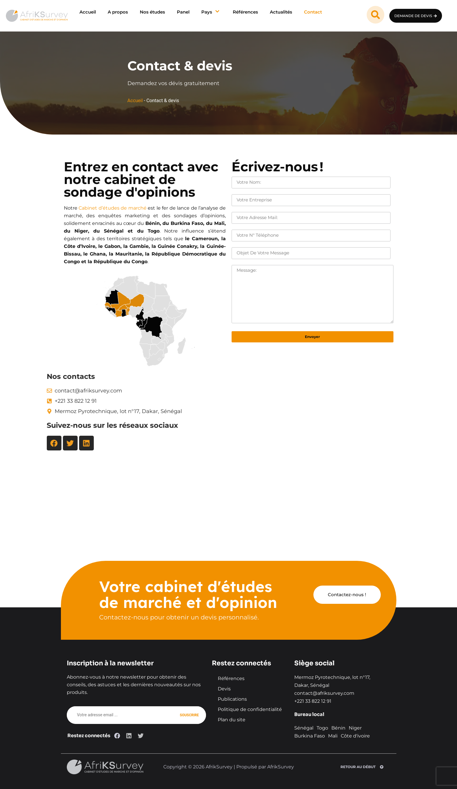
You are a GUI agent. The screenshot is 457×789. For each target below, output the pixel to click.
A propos (118, 12)
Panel (183, 12)
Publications (232, 699)
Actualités (281, 12)
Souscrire (189, 715)
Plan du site (231, 719)
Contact (313, 12)
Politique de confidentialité (250, 709)
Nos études (152, 12)
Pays (211, 12)
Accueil (87, 12)
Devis (224, 689)
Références (245, 12)
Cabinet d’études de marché (99, 208)
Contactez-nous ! (347, 594)
